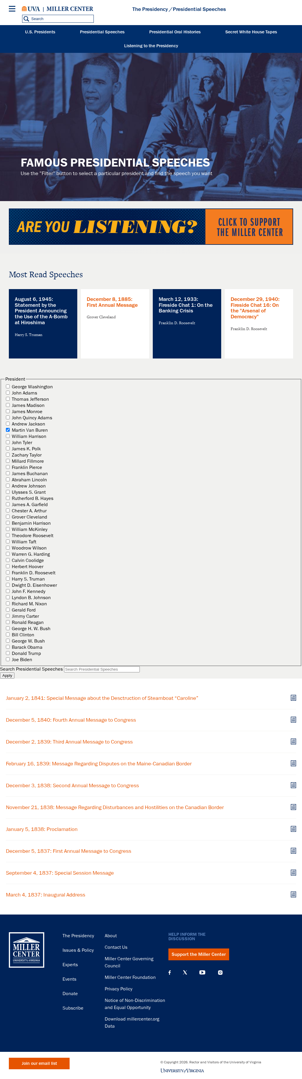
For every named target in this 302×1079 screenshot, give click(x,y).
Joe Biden (22, 660)
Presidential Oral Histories (175, 32)
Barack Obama (27, 647)
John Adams (24, 393)
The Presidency (150, 9)
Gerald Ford (24, 610)
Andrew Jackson (28, 424)
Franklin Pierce (27, 467)
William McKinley (29, 529)
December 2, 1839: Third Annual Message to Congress (69, 742)
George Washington (32, 387)
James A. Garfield (30, 505)
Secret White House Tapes (251, 32)
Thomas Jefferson (30, 399)
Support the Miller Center (199, 954)
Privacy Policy (118, 989)
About (111, 936)
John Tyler (22, 443)
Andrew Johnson (29, 486)
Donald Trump (26, 653)
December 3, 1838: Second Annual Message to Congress (72, 785)
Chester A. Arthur (29, 511)
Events (69, 979)
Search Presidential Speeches (31, 669)
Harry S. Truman (28, 579)
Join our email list (39, 1063)
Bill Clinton (23, 635)
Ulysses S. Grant (29, 492)
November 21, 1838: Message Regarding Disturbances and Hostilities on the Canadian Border (115, 807)
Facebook (169, 972)
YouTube (202, 972)
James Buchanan (30, 474)
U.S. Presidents (40, 32)
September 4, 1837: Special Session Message (60, 873)
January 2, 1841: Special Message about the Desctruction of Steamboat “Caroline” (102, 698)
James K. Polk (26, 449)
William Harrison (29, 436)
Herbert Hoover (27, 567)
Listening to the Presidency (151, 46)
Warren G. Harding (31, 554)
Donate (70, 994)
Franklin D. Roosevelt (33, 573)
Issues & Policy (78, 950)
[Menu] (13, 9)
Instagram (220, 972)
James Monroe (27, 412)
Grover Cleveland (29, 517)
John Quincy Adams (32, 418)
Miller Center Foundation (130, 977)
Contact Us (116, 947)
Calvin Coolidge (28, 560)
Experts (70, 965)
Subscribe (73, 1008)
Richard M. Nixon (29, 604)
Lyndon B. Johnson (31, 598)
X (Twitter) (185, 972)
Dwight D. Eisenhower (34, 585)
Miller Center (70, 9)
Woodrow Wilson (29, 548)
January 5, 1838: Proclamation (42, 829)
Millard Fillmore (28, 461)
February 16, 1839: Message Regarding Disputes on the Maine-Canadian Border (99, 763)
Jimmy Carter (25, 616)
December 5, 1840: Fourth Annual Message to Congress (71, 720)
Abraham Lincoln (29, 480)
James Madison (28, 405)
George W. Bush (28, 641)
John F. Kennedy (28, 591)
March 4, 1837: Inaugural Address (45, 894)
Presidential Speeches (102, 32)
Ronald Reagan (28, 622)
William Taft (24, 542)
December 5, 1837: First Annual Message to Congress (68, 851)
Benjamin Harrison (31, 523)
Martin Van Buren (30, 430)
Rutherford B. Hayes (32, 498)
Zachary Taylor (27, 455)
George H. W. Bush (31, 629)
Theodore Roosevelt (32, 536)
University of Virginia (31, 9)
